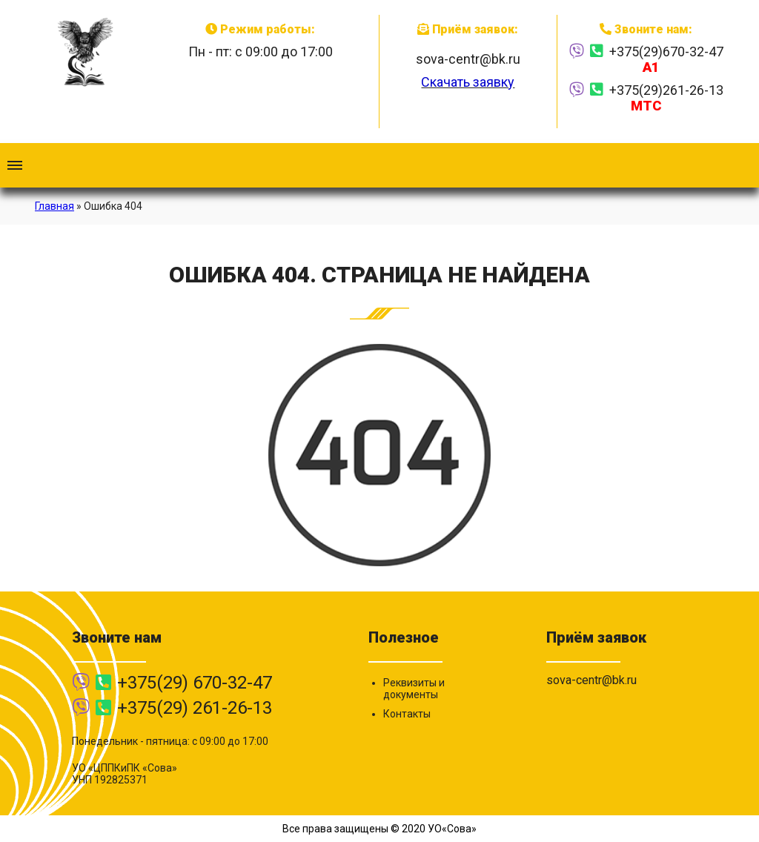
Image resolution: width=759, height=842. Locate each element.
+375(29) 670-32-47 (194, 682)
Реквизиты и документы (414, 688)
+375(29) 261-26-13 (194, 707)
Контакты (407, 714)
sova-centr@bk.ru (468, 59)
